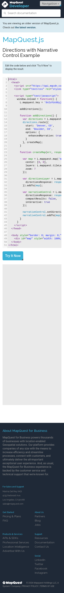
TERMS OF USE (47, 586)
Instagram (41, 572)
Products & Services (12, 534)
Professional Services (16, 542)
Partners (40, 516)
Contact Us (42, 546)
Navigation (50, 3)
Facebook (41, 568)
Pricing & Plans (12, 516)
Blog (38, 520)
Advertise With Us (14, 550)
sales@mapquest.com (13, 503)
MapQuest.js (23, 39)
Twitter (39, 564)
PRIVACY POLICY (30, 586)
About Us (39, 512)
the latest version (25, 27)
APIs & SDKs (10, 538)
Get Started (8, 512)
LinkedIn (40, 559)
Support (38, 534)
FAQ (5, 520)
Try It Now (13, 256)
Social (38, 556)
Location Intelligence (16, 546)
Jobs (38, 524)
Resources (41, 538)
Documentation (44, 542)
